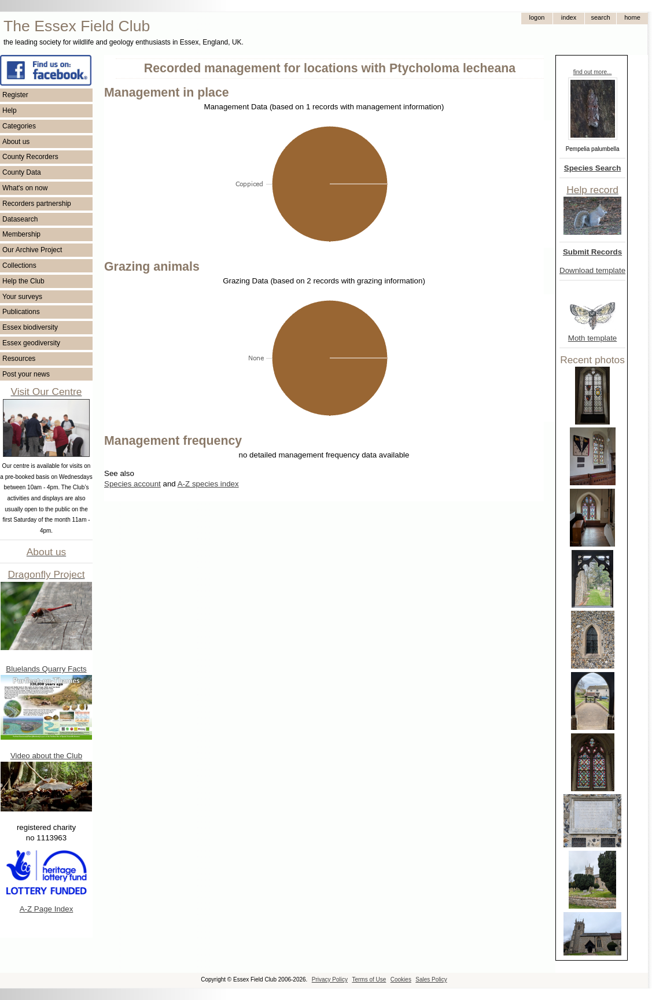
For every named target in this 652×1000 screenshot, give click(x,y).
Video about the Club (46, 755)
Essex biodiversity (30, 327)
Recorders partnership (36, 204)
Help (9, 110)
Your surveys (22, 297)
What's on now (24, 188)
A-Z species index (208, 483)
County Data (21, 172)
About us (16, 142)
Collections (19, 265)
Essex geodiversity (31, 343)
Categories (19, 126)
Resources (18, 359)
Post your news (26, 374)
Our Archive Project (32, 250)
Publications (21, 312)
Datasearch (20, 219)
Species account (132, 483)
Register (15, 95)
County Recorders (30, 157)
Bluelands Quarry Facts (46, 669)
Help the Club (23, 281)
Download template (592, 270)
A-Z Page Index (46, 909)
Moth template (592, 338)
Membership (21, 234)
